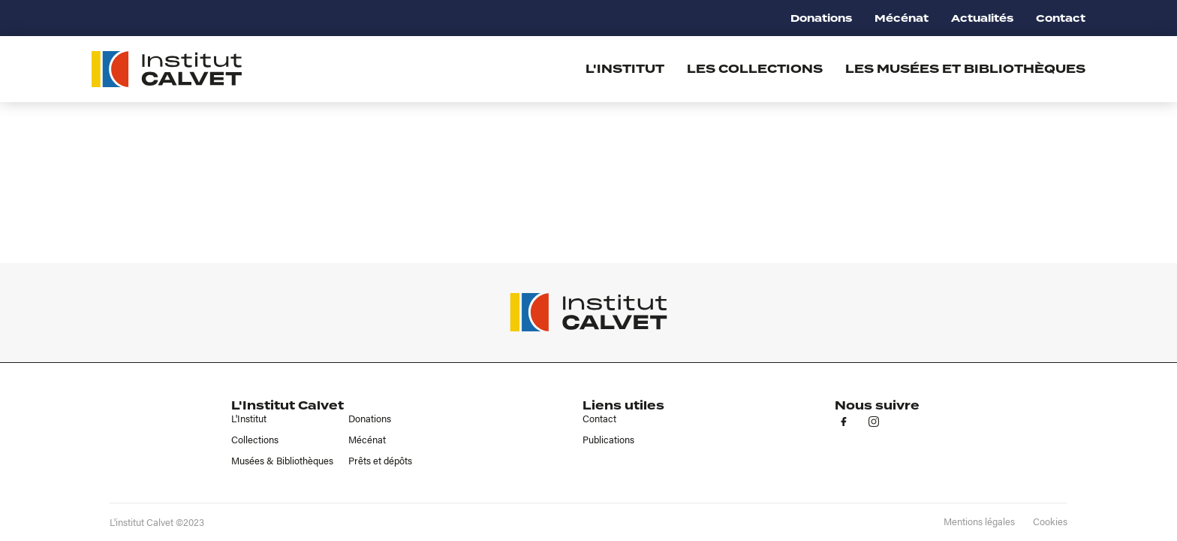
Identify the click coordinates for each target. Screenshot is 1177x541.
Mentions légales (979, 521)
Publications (608, 440)
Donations (821, 18)
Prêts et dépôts (380, 461)
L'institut (624, 69)
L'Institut (248, 419)
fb (844, 422)
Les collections (755, 69)
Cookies (1050, 521)
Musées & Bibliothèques (282, 461)
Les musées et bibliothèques (965, 69)
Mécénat (901, 18)
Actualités (982, 18)
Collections (254, 440)
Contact (1060, 18)
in (874, 422)
